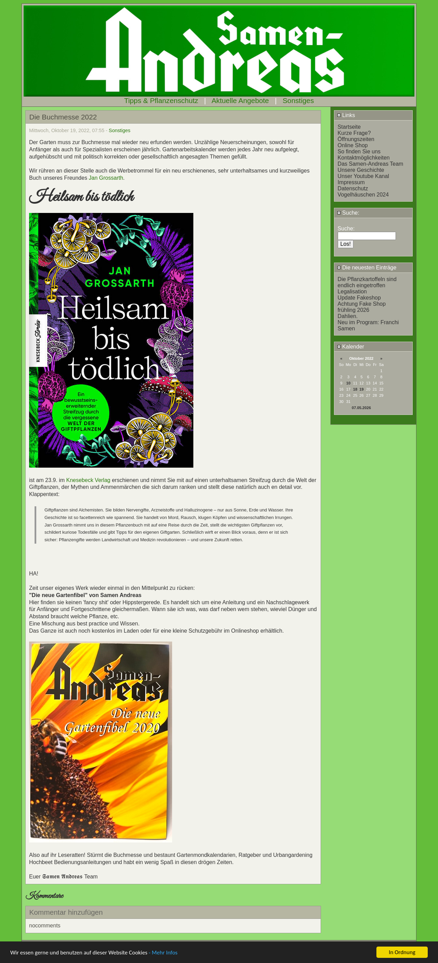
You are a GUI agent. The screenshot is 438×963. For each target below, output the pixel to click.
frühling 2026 (354, 310)
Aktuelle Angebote (240, 100)
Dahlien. (348, 316)
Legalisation (352, 291)
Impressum (351, 182)
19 (361, 389)
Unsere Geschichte (361, 170)
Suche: (348, 213)
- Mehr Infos (163, 952)
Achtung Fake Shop (362, 304)
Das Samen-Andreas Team (370, 164)
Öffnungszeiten (356, 139)
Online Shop (353, 145)
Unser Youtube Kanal (363, 176)
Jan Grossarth (106, 178)
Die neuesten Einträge (367, 267)
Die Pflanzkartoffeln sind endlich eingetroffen (367, 282)
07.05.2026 (361, 408)
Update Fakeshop (359, 298)
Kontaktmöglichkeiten (364, 158)
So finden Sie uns (359, 151)
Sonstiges (298, 100)
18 (355, 389)
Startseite (349, 127)
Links (346, 115)
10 (348, 383)
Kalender (350, 347)
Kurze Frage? (354, 133)
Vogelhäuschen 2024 (363, 195)
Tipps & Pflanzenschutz (161, 100)
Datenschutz (353, 188)
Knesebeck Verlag (88, 480)
